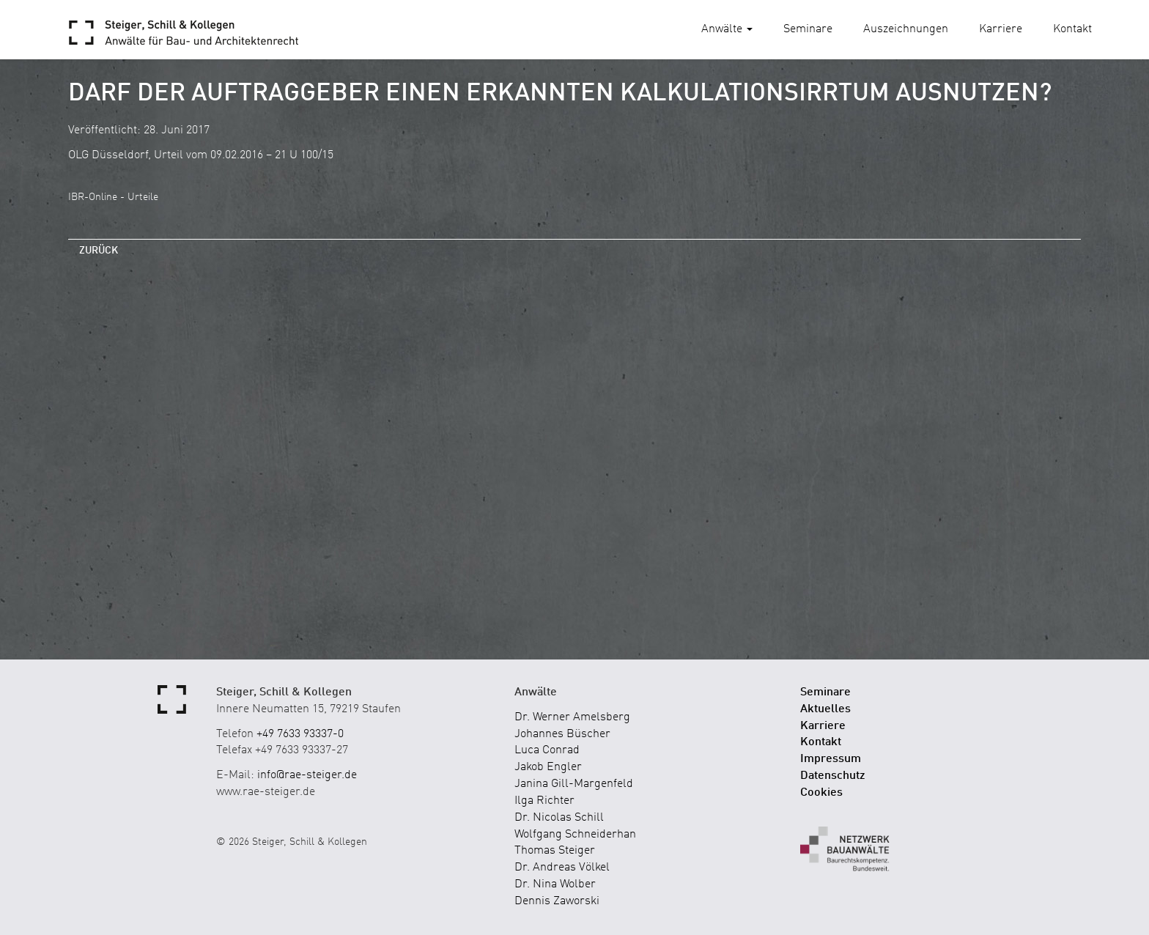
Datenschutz (832, 776)
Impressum (830, 759)
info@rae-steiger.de (307, 775)
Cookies (821, 793)
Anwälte (727, 29)
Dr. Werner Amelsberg (572, 717)
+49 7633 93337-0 (300, 734)
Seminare (807, 29)
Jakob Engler (548, 767)
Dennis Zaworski (556, 901)
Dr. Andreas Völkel (562, 867)
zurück (98, 250)
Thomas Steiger (554, 851)
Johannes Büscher (562, 734)
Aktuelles (825, 709)
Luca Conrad (547, 750)
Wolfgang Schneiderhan (575, 834)
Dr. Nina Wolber (555, 884)
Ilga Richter (544, 801)
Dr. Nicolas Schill (559, 818)
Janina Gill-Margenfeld (573, 784)
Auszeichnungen (905, 29)
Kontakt (1072, 29)
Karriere (1000, 29)
